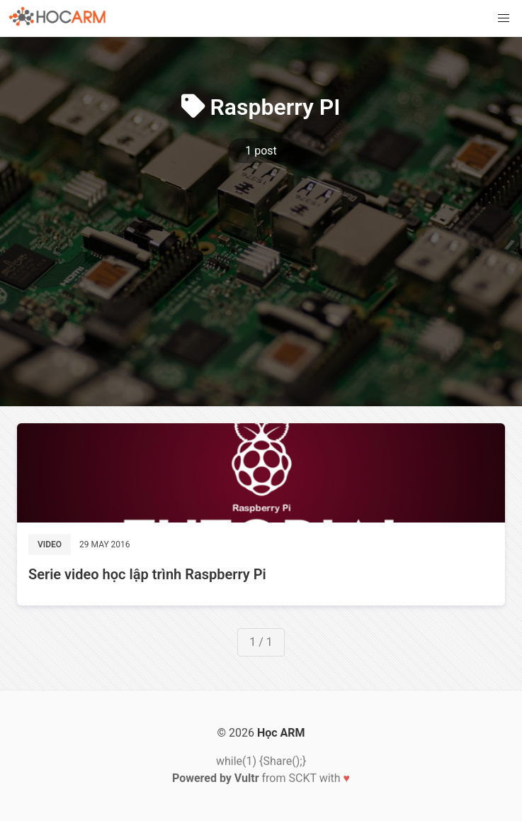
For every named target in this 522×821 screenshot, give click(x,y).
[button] (503, 18)
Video (50, 544)
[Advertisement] (261, 266)
